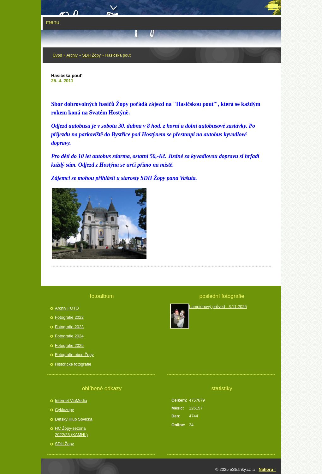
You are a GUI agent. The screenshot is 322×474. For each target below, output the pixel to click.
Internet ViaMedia (71, 400)
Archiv (72, 55)
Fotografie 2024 (69, 336)
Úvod (57, 55)
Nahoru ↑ (267, 469)
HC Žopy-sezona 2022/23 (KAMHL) (71, 431)
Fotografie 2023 (69, 326)
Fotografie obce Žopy (74, 354)
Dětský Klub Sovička (73, 419)
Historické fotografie (73, 364)
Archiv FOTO (67, 308)
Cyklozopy (64, 409)
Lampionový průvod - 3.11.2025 (218, 306)
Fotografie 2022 (69, 317)
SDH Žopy (91, 55)
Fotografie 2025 (69, 345)
